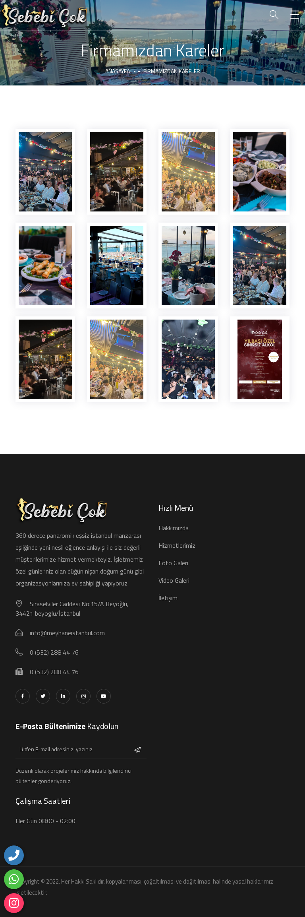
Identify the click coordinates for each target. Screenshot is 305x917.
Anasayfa (117, 71)
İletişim (168, 598)
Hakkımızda (173, 528)
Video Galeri (173, 580)
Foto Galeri (173, 563)
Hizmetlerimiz (176, 545)
